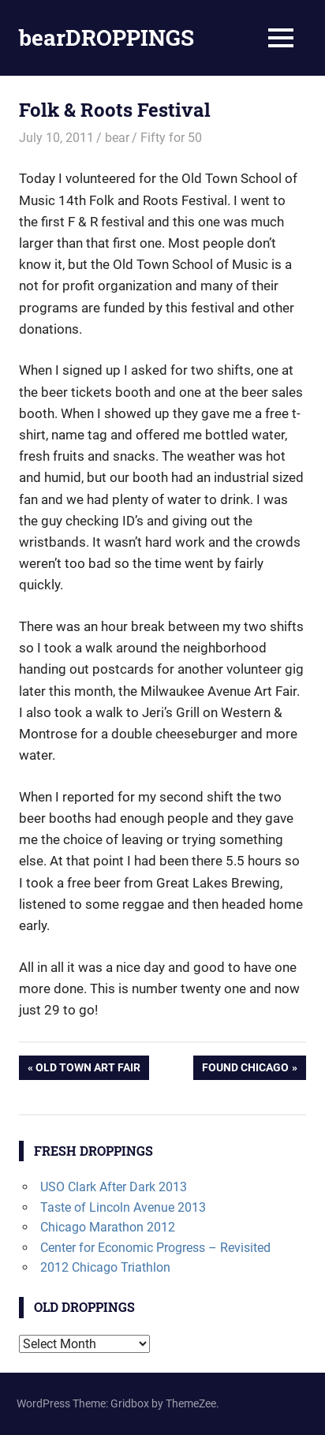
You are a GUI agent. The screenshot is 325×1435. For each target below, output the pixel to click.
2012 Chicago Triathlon (105, 1267)
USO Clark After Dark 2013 (113, 1186)
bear (117, 137)
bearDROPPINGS (106, 37)
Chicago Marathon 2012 (107, 1227)
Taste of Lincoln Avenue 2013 (123, 1207)
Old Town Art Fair (87, 1069)
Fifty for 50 (171, 137)
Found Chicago (245, 1069)
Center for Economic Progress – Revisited (155, 1247)
